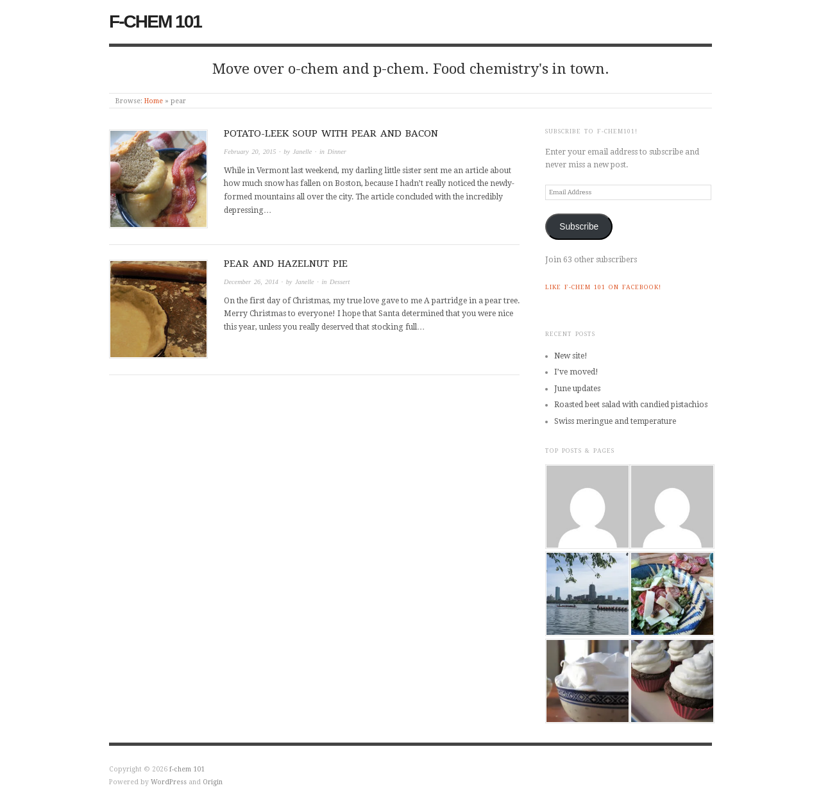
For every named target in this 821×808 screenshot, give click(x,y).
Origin (213, 782)
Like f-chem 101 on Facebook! (603, 286)
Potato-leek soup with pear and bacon (331, 133)
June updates (577, 388)
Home (153, 101)
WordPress (169, 782)
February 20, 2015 (250, 151)
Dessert (340, 281)
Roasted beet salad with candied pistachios (630, 404)
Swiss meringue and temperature (615, 421)
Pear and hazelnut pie (286, 263)
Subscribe (578, 226)
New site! (571, 355)
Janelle (302, 151)
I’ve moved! (576, 371)
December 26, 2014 (251, 281)
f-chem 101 (155, 21)
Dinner (337, 151)
